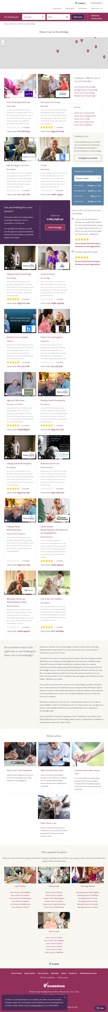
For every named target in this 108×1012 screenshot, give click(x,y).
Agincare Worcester (16, 400)
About (63, 973)
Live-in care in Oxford (54, 943)
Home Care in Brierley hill (84, 113)
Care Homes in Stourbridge (84, 86)
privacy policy (36, 1005)
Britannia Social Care (49, 463)
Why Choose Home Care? (51, 770)
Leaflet (105, 68)
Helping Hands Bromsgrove (52, 400)
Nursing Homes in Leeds (87, 898)
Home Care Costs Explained (19, 770)
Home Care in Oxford (54, 892)
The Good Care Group (50, 102)
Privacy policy (62, 977)
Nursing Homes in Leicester (87, 904)
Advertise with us (96, 3)
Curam (43, 165)
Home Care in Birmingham (54, 898)
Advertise (55, 973)
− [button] (3, 43)
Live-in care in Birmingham (54, 940)
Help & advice (29, 973)
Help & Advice (69, 8)
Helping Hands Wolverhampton (14, 528)
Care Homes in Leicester (20, 895)
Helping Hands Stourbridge (19, 274)
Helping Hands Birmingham (19, 463)
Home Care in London (54, 895)
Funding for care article (87, 158)
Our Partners (82, 8)
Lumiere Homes (47, 274)
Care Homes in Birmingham (20, 892)
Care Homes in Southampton (20, 898)
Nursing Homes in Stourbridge (86, 89)
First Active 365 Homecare (18, 102)
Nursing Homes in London (88, 907)
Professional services (88, 973)
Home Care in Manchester (54, 907)
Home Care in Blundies (83, 124)
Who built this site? (70, 1007)
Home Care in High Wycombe (54, 904)
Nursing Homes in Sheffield (87, 895)
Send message (55, 227)
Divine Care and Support (51, 337)
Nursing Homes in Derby (87, 901)
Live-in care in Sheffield (54, 952)
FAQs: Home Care (48, 823)
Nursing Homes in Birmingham (87, 892)
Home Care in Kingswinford (84, 116)
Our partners (43, 973)
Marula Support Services (18, 165)
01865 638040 (55, 219)
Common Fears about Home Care (87, 772)
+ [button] (3, 40)
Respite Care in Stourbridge (85, 95)
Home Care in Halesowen (84, 121)
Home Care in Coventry (54, 901)
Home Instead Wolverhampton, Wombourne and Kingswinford (54, 529)
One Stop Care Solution (51, 598)
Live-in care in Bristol (54, 946)
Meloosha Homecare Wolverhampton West (16, 600)
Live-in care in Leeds (54, 949)
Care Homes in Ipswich (20, 901)
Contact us (73, 973)
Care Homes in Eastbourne (20, 904)
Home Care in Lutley (82, 118)
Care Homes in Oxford (20, 907)
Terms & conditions (47, 977)
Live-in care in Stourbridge (84, 92)
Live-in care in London (54, 937)
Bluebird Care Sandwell (17, 337)
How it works (57, 8)
